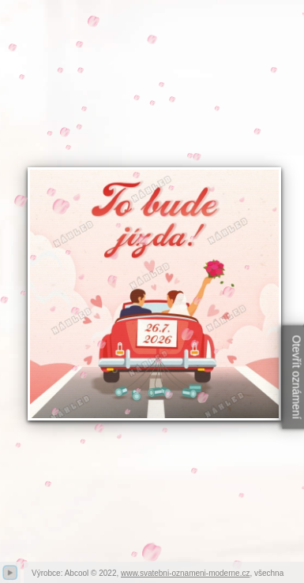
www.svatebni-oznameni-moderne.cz (185, 573)
